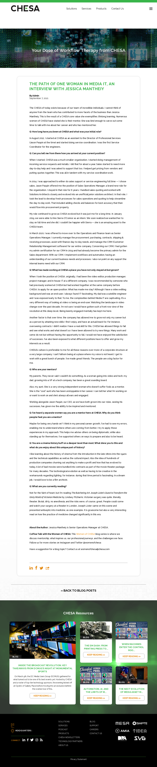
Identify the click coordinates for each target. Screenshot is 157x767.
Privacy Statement (78, 759)
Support (94, 725)
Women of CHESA (85, 534)
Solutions (71, 8)
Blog (92, 721)
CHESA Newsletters (69, 737)
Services (86, 8)
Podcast (63, 729)
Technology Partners (70, 741)
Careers (94, 729)
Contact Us (117, 8)
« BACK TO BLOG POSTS (78, 590)
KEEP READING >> (43, 695)
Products (101, 8)
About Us (63, 745)
